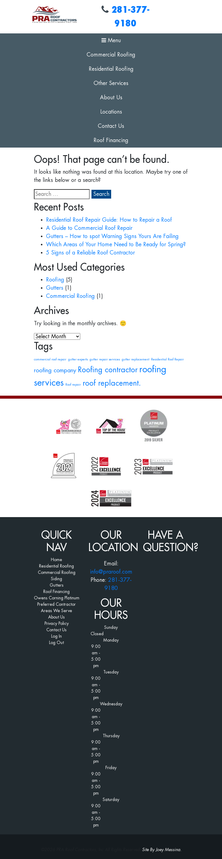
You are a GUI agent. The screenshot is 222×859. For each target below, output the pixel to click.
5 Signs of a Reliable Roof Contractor (90, 252)
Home (56, 559)
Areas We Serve (56, 610)
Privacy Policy (57, 623)
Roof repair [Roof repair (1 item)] (73, 384)
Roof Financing (111, 140)
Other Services (111, 83)
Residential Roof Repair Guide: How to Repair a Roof (109, 220)
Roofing (55, 279)
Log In (56, 636)
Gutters (54, 288)
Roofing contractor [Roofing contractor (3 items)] (108, 369)
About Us (111, 97)
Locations (111, 111)
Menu (111, 40)
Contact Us (111, 126)
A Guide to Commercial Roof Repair (89, 228)
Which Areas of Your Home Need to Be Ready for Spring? (116, 244)
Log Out (56, 642)
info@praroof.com (111, 571)
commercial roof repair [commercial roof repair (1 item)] (50, 359)
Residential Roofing (111, 69)
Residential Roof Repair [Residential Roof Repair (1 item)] (167, 359)
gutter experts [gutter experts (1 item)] (78, 359)
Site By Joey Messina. (161, 849)
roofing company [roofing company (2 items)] (55, 370)
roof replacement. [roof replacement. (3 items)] (112, 383)
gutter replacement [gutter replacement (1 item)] (135, 359)
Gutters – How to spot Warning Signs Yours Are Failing (112, 236)
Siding (56, 579)
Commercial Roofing (111, 54)
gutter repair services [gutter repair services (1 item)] (105, 359)
